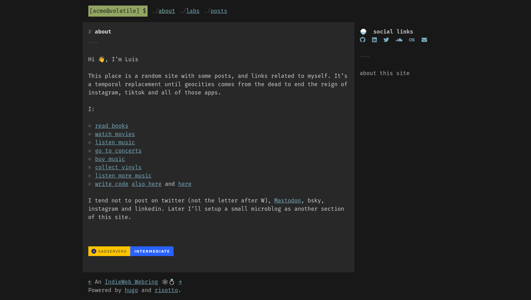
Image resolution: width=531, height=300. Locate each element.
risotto (166, 290)
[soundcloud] (399, 40)
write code (112, 184)
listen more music (123, 175)
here (185, 184)
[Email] (424, 40)
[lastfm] (412, 40)
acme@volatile (114, 11)
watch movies (115, 134)
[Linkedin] (374, 40)
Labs (193, 11)
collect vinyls (118, 167)
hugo (131, 290)
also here (146, 184)
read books (112, 125)
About (167, 11)
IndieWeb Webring (131, 282)
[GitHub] (362, 40)
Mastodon (287, 200)
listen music (115, 142)
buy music (110, 159)
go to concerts (118, 150)
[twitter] (386, 40)
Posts (219, 11)
